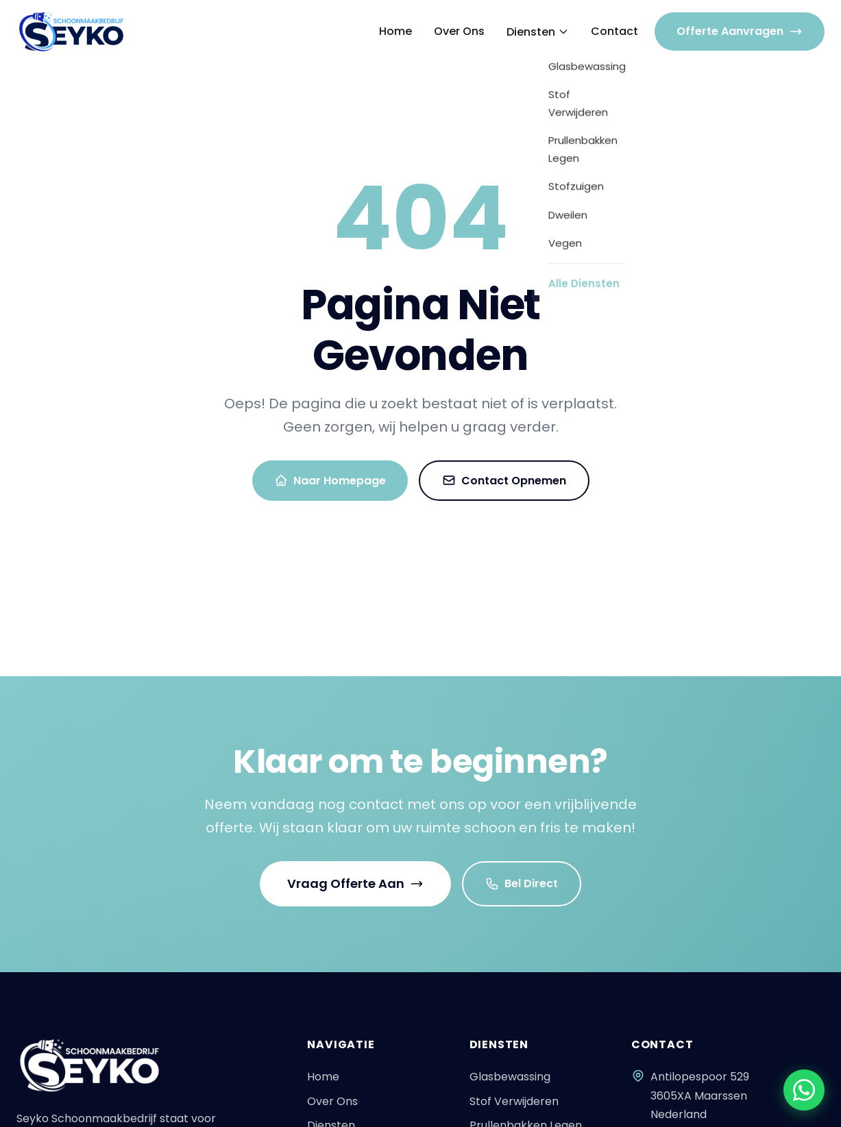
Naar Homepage (330, 480)
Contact (614, 31)
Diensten (538, 32)
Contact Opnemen (504, 480)
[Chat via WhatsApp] (804, 1090)
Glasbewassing (510, 1077)
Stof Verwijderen (514, 1101)
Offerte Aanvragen (740, 31)
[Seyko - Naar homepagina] (71, 31)
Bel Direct (521, 883)
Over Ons (459, 31)
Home (395, 31)
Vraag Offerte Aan (355, 883)
